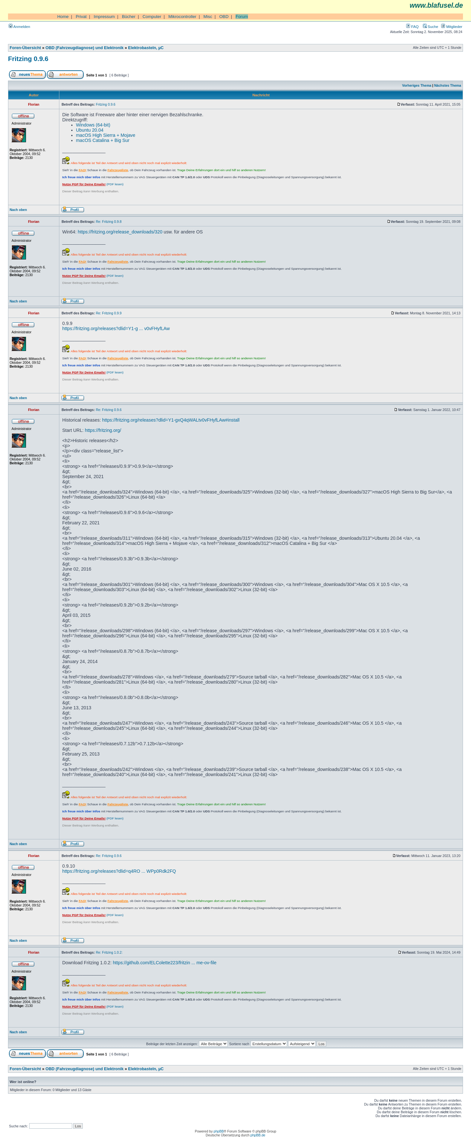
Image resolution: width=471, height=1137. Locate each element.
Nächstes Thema (447, 85)
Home (63, 16)
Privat (81, 16)
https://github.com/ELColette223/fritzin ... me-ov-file (165, 962)
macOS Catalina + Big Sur (103, 140)
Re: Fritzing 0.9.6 (109, 410)
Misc (207, 16)
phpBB (219, 1131)
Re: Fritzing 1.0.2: (109, 952)
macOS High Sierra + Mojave (105, 135)
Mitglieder (451, 26)
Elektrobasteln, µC (146, 48)
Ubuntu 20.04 (90, 130)
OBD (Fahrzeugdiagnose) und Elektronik (85, 48)
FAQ (412, 26)
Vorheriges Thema (416, 85)
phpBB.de (258, 1135)
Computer (151, 16)
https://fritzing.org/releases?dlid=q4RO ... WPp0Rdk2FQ (119, 871)
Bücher (128, 16)
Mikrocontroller (182, 16)
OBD (223, 16)
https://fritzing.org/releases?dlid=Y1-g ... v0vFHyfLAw (116, 328)
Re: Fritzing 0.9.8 (109, 221)
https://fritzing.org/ (103, 430)
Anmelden (19, 26)
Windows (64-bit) (93, 124)
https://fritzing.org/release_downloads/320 (120, 231)
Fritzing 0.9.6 (28, 58)
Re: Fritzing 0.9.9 (109, 313)
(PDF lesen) (93, 184)
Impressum (104, 16)
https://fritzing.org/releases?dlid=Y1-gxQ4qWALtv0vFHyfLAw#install (170, 420)
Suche (430, 26)
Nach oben (18, 210)
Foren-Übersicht (25, 48)
